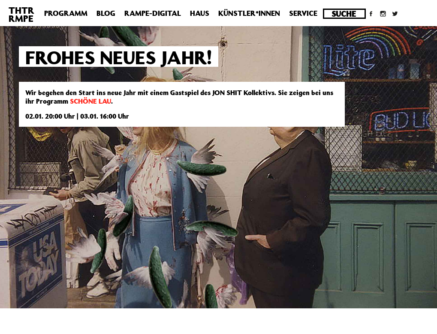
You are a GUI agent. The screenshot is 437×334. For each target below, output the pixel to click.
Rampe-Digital (152, 13)
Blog (105, 13)
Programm (65, 13)
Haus (199, 13)
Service (303, 13)
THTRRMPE (21, 14)
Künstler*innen (249, 13)
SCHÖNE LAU (90, 101)
